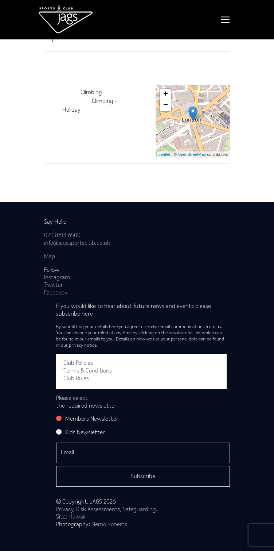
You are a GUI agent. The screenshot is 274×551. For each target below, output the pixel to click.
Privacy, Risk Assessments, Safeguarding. (106, 510)
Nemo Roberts (109, 525)
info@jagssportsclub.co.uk (77, 243)
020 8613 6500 (62, 236)
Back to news (72, 175)
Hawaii (76, 517)
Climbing (91, 93)
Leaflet (164, 154)
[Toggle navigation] (225, 19)
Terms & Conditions (87, 371)
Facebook (55, 293)
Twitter (53, 285)
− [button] (165, 105)
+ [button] (165, 94)
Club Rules (76, 379)
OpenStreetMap (192, 154)
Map (49, 257)
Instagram (57, 278)
